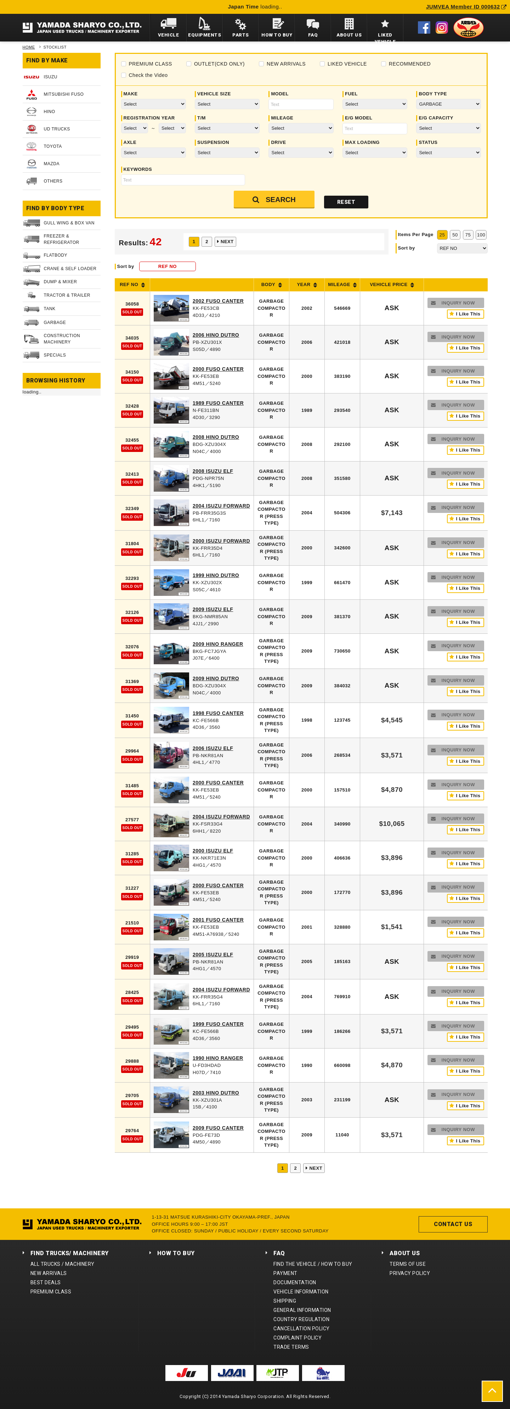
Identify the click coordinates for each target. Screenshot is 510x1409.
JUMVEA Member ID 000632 (466, 7)
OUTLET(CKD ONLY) (219, 64)
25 (442, 234)
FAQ (279, 1253)
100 (481, 234)
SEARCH (280, 199)
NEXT (227, 241)
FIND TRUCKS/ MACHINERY (69, 1253)
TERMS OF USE (408, 1264)
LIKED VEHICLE (347, 64)
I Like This (468, 314)
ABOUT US (405, 1253)
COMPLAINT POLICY (297, 1338)
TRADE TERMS (291, 1347)
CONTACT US (453, 1224)
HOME (29, 47)
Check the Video (148, 75)
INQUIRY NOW (458, 303)
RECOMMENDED (410, 64)
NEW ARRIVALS (286, 64)
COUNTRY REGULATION (301, 1319)
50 (455, 234)
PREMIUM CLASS (150, 64)
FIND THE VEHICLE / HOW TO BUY (312, 1264)
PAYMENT (285, 1273)
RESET (346, 202)
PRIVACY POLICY (410, 1273)
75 (468, 234)
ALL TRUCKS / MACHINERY (62, 1264)
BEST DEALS (45, 1282)
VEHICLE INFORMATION (301, 1292)
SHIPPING (284, 1301)
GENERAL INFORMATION (302, 1310)
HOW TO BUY (176, 1253)
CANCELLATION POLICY (301, 1328)
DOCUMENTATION (294, 1282)
